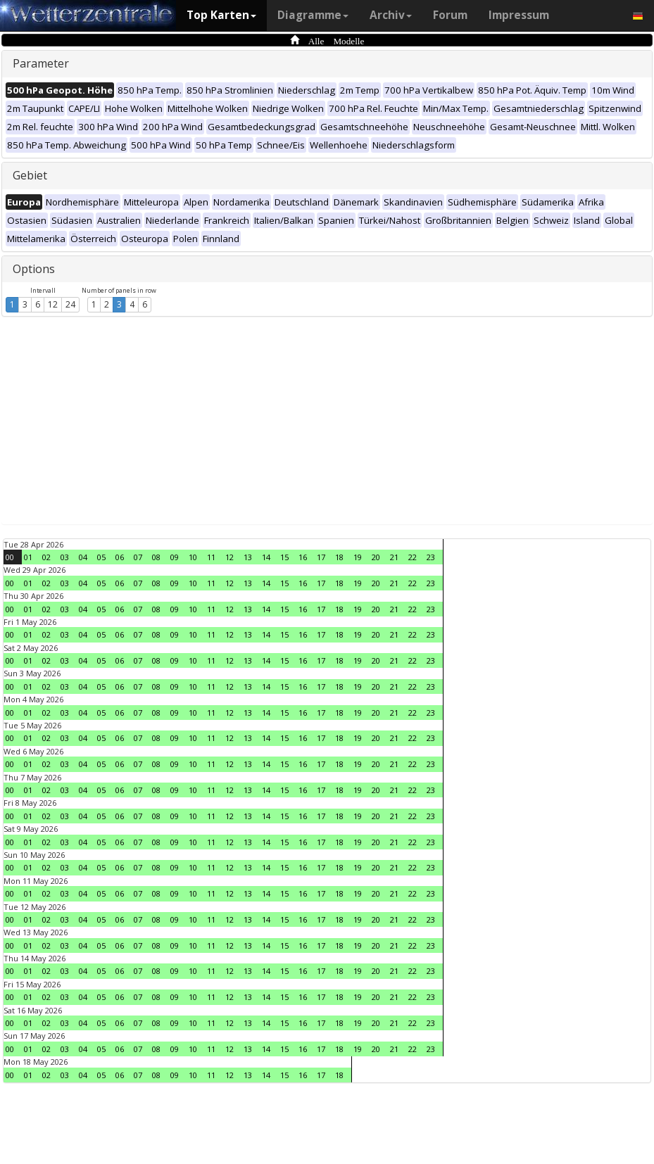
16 (302, 557)
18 (339, 557)
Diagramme (312, 15)
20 (376, 557)
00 (10, 557)
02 (46, 557)
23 (431, 557)
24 (70, 304)
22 (412, 557)
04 (83, 557)
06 (119, 557)
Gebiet (30, 175)
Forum (450, 15)
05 (101, 557)
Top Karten (221, 15)
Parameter (41, 63)
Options (34, 269)
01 (28, 557)
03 (65, 557)
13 (248, 557)
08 (156, 557)
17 (321, 557)
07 (138, 557)
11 (211, 557)
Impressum (519, 15)
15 (284, 557)
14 (266, 557)
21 (394, 557)
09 (174, 557)
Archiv (391, 15)
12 (53, 304)
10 (193, 557)
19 (357, 557)
